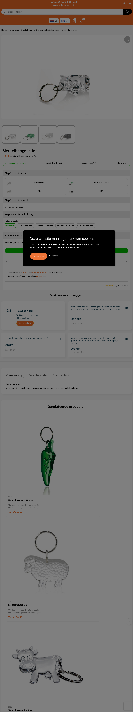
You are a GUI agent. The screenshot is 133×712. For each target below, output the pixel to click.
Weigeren (53, 255)
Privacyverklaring (9, 644)
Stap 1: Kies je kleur (15, 173)
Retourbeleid (74, 615)
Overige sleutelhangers (48, 30)
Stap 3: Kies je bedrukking (19, 214)
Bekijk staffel (30, 156)
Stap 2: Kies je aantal (16, 200)
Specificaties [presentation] (56, 374)
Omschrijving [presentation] (14, 374)
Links (70, 607)
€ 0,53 (76, 569)
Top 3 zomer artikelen (78, 640)
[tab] (14, 374)
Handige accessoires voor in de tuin (83, 636)
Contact (71, 603)
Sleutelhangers (28, 30)
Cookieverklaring (9, 640)
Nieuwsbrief (73, 611)
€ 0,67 (15, 487)
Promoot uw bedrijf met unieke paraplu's (86, 648)
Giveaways (14, 30)
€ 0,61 (15, 569)
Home (4, 30)
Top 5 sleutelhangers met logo (82, 644)
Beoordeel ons (25, 323)
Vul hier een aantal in (14, 207)
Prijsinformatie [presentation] (35, 374)
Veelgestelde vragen (77, 599)
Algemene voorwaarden (12, 636)
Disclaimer (6, 648)
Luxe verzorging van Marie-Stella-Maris (85, 656)
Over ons (72, 595)
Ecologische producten (78, 652)
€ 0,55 (76, 487)
